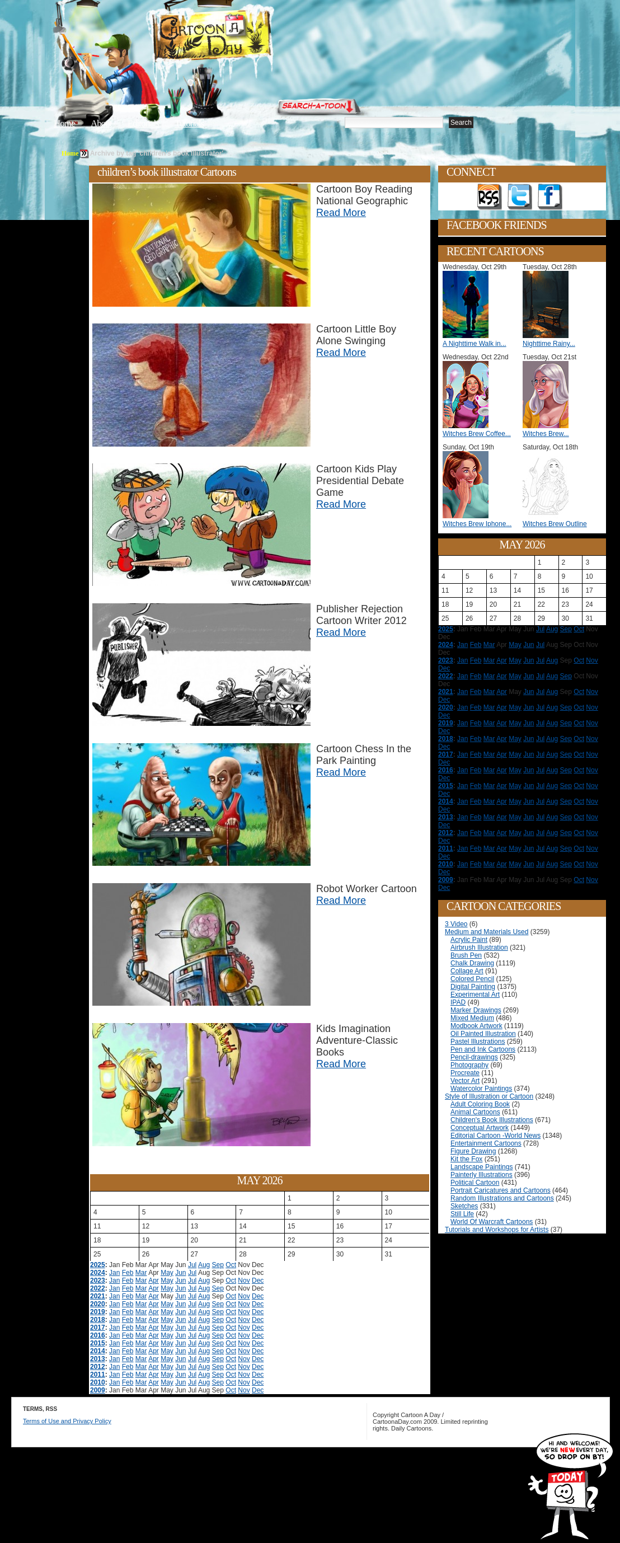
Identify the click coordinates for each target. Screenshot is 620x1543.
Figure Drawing (473, 1151)
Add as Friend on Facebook (550, 197)
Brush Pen (466, 955)
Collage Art (466, 971)
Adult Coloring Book (480, 1104)
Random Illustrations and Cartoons (502, 1198)
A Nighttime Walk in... (474, 344)
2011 (97, 1374)
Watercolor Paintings (481, 1088)
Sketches (464, 1206)
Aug (204, 1265)
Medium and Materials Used (486, 932)
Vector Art (465, 1081)
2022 (97, 1288)
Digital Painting (472, 987)
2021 (97, 1296)
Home (64, 123)
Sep (218, 1265)
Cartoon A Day (239, 37)
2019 (97, 1312)
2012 (97, 1367)
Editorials (143, 123)
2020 (97, 1304)
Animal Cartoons (475, 1112)
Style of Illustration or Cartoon (489, 1096)
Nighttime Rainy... (549, 344)
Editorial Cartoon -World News (495, 1135)
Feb (128, 1273)
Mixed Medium (472, 1018)
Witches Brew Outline (555, 524)
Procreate (465, 1073)
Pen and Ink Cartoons (482, 1049)
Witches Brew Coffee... (477, 434)
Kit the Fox (466, 1159)
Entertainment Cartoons (486, 1143)
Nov (244, 1280)
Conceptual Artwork (479, 1128)
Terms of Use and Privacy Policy (67, 1421)
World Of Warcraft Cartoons (491, 1222)
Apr (153, 1280)
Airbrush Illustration (479, 947)
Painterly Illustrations (481, 1175)
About (101, 123)
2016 (97, 1335)
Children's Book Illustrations (491, 1120)
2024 (97, 1273)
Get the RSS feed (489, 197)
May (167, 1273)
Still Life (462, 1214)
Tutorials (189, 123)
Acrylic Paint (468, 940)
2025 (97, 1265)
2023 (97, 1280)
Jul (192, 1265)
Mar (141, 1273)
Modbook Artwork (476, 1026)
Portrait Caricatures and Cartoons (500, 1190)
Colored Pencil (472, 979)
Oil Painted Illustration (483, 1034)
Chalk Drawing (472, 963)
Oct (231, 1265)
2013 (97, 1359)
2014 (97, 1351)
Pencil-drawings (474, 1057)
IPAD (458, 1002)
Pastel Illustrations (477, 1041)
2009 (97, 1390)
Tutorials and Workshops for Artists (496, 1230)
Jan (114, 1273)
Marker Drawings (475, 1010)
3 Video (456, 924)
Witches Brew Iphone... (477, 524)
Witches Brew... (546, 434)
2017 (97, 1327)
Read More (341, 212)
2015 (97, 1343)
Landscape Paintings (481, 1167)
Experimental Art (475, 994)
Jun (180, 1273)
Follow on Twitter (520, 197)
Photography (469, 1065)
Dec (258, 1280)
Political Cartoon (474, 1182)
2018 (97, 1320)
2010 (97, 1382)
